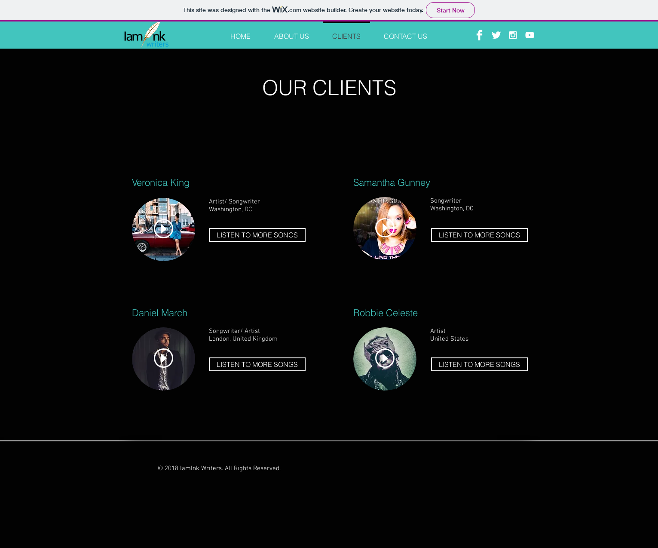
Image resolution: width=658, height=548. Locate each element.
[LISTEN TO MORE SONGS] (257, 235)
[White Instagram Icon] (513, 35)
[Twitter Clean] (496, 35)
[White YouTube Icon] (529, 35)
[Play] (163, 228)
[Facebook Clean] (479, 35)
